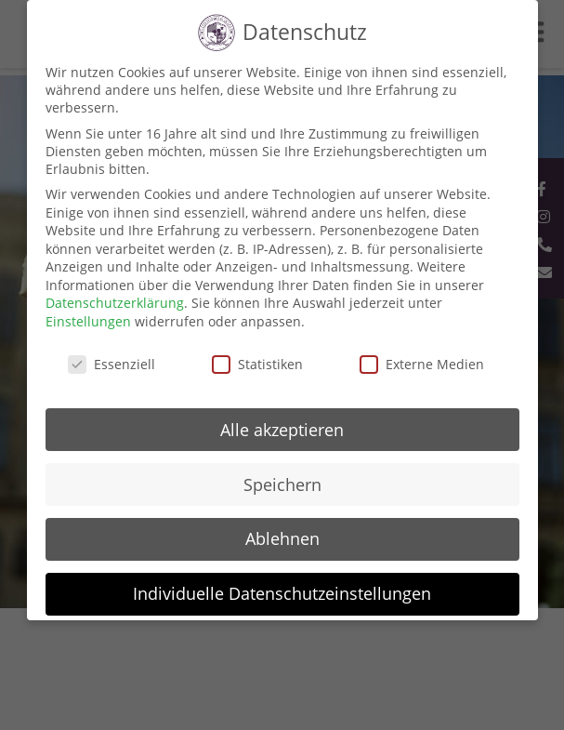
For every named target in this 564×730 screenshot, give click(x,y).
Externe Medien (422, 364)
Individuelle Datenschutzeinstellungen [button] (282, 593)
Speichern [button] (282, 484)
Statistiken (257, 364)
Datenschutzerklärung (115, 303)
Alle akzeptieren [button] (282, 429)
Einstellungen (88, 321)
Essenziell (111, 364)
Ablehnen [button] (282, 538)
